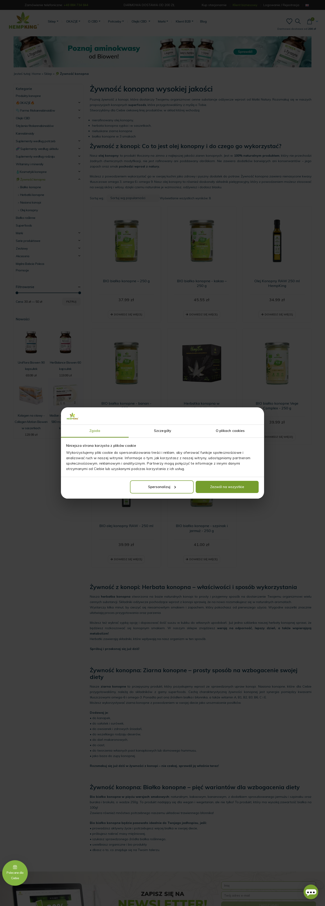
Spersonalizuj (162, 487)
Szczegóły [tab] (162, 431)
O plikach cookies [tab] (230, 431)
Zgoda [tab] (94, 431)
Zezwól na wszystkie (227, 487)
